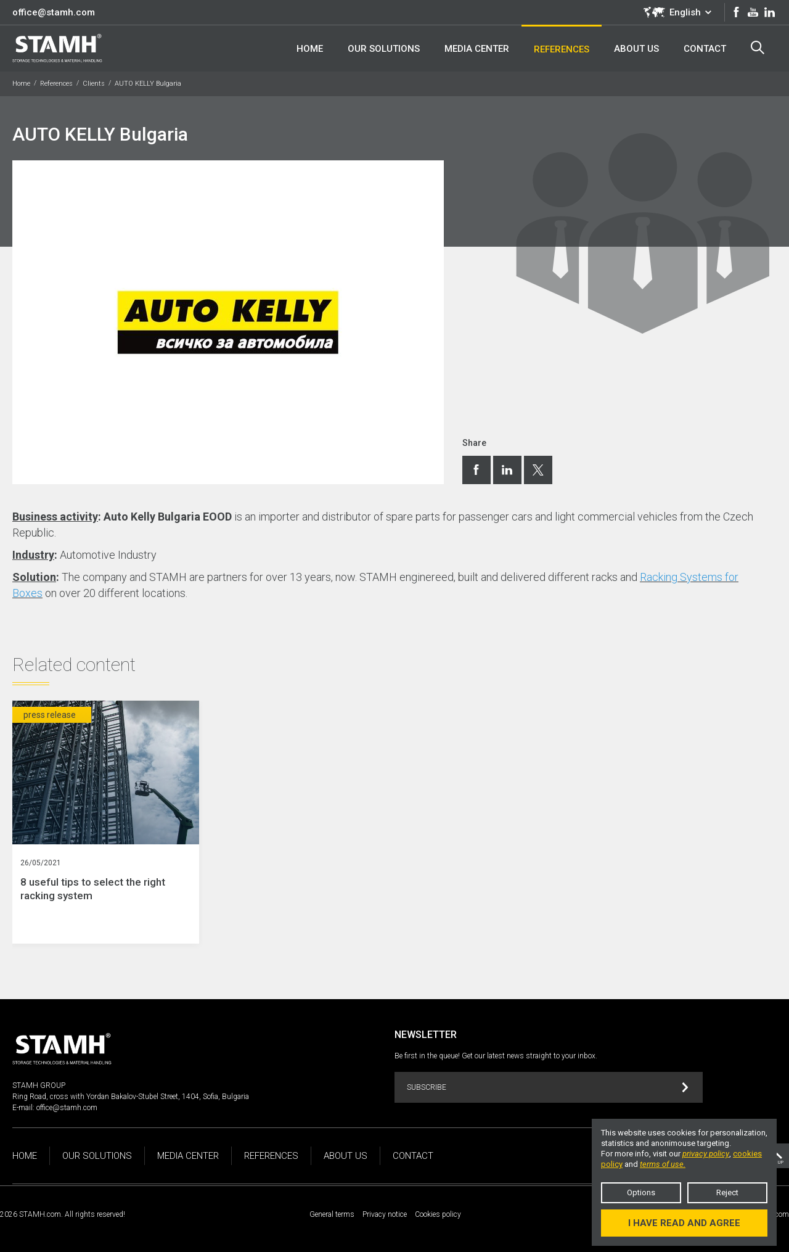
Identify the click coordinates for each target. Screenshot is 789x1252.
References (56, 84)
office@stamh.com (53, 12)
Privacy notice (384, 1214)
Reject (727, 1192)
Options (641, 1192)
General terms (331, 1214)
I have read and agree (684, 1223)
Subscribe (548, 1087)
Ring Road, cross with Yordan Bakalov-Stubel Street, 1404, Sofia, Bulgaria (130, 1096)
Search (757, 47)
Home (21, 84)
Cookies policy (438, 1214)
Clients (94, 84)
